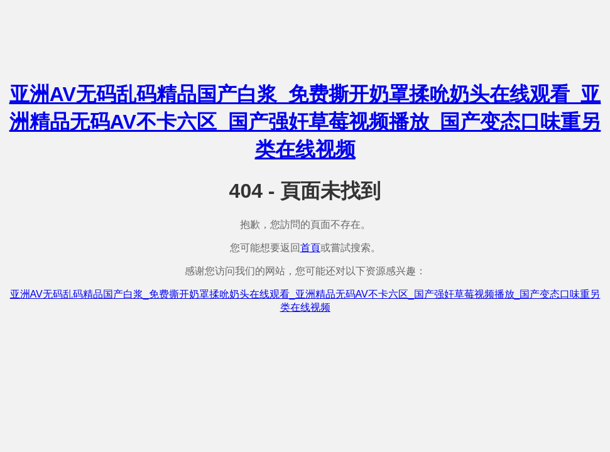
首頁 (310, 247)
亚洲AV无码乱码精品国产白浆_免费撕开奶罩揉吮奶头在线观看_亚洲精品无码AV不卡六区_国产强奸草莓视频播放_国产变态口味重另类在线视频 (305, 122)
